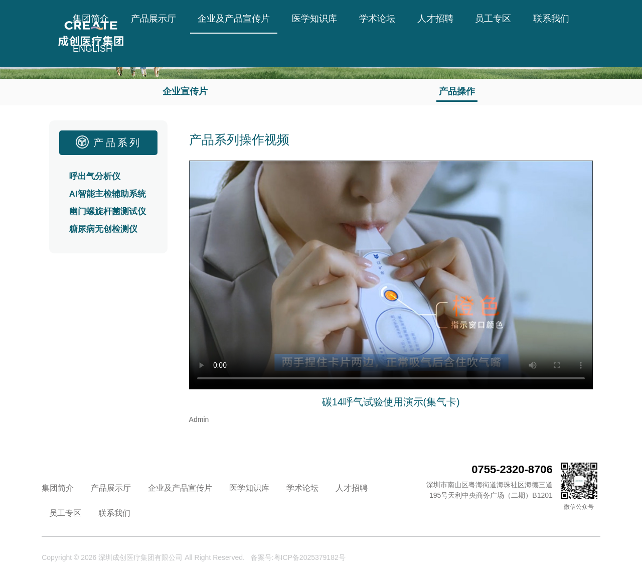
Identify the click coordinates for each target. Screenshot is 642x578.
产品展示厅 (153, 19)
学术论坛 (377, 19)
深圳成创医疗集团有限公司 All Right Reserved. (171, 557)
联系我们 (551, 19)
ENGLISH (92, 49)
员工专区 (493, 19)
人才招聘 (435, 19)
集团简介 (91, 19)
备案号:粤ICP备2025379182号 (298, 557)
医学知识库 (314, 19)
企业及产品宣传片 (234, 19)
